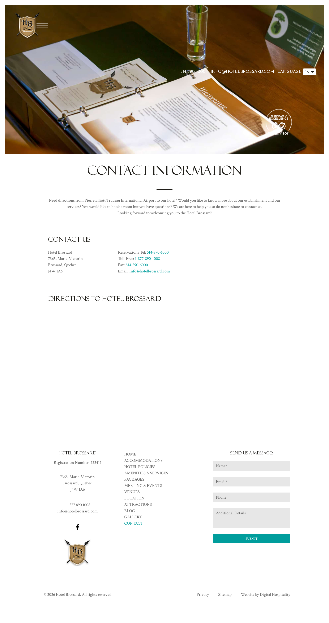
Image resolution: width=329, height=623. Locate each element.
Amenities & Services (146, 473)
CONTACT (133, 523)
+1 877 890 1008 (77, 505)
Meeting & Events (143, 485)
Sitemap (225, 594)
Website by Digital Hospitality (265, 594)
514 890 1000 (193, 72)
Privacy (203, 594)
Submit (251, 539)
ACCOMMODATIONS (143, 460)
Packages (134, 479)
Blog (129, 510)
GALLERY (133, 517)
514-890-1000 (158, 252)
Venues (132, 492)
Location (134, 498)
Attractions (138, 504)
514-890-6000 (137, 265)
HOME (130, 454)
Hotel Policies (139, 467)
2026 (51, 594)
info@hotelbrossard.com (242, 72)
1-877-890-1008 (147, 258)
